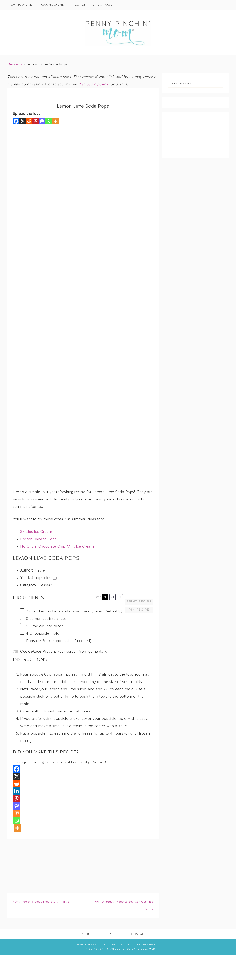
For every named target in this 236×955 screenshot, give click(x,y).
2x (112, 597)
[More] (56, 121)
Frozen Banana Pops (38, 539)
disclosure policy (93, 84)
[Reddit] (29, 121)
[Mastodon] (42, 121)
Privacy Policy (92, 949)
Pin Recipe (139, 610)
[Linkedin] (16, 791)
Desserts (14, 64)
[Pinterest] (35, 121)
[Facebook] (16, 121)
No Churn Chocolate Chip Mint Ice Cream (57, 547)
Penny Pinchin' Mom (118, 32)
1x (105, 597)
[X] (22, 121)
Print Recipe (138, 601)
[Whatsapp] (48, 121)
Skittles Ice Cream (36, 532)
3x (119, 597)
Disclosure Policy (120, 949)
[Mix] (16, 813)
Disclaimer (146, 949)
